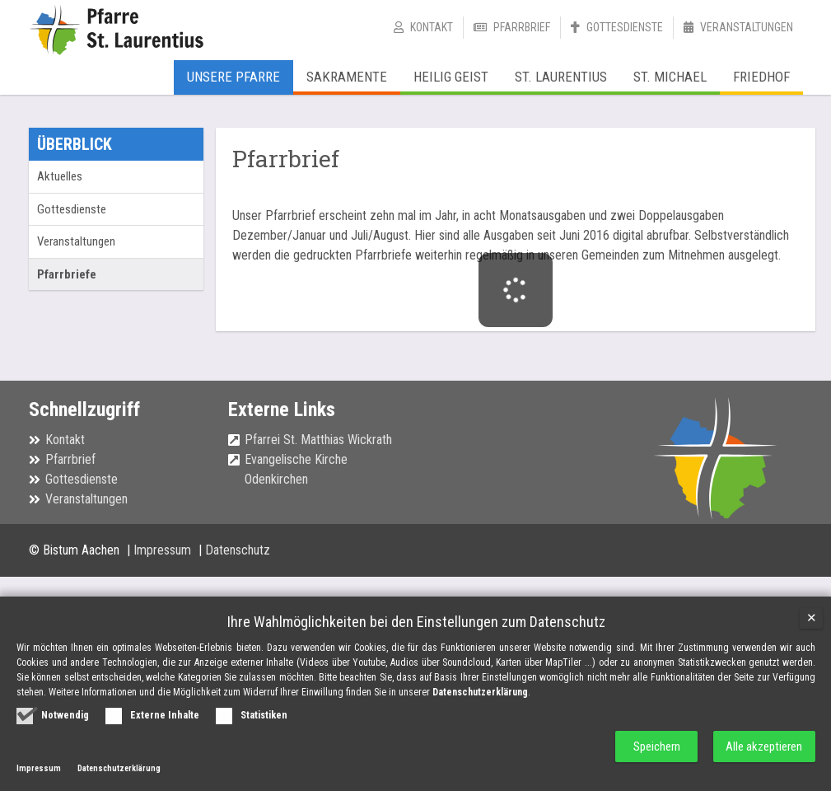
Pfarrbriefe (66, 274)
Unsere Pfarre (233, 76)
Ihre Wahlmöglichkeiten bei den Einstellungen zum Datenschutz (416, 621)
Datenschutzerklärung (480, 691)
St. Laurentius (561, 76)
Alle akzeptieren (764, 746)
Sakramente (346, 76)
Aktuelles (59, 176)
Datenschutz (237, 550)
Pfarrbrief (521, 27)
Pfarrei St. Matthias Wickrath (318, 439)
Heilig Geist (450, 76)
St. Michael (670, 76)
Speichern (655, 746)
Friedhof (761, 76)
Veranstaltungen (746, 27)
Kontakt (431, 27)
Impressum (163, 550)
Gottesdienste (624, 27)
